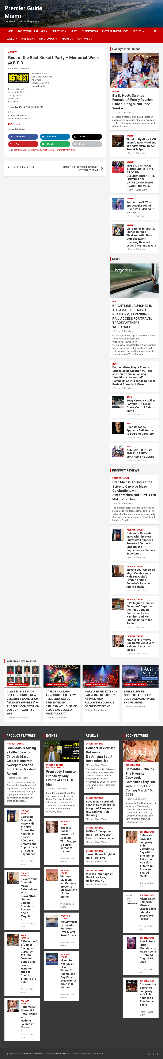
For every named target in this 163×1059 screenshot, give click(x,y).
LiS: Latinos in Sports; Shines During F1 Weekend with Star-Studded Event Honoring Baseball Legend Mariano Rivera (141, 237)
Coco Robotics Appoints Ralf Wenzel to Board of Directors (140, 430)
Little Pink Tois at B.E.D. (23, 167)
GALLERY (12, 38)
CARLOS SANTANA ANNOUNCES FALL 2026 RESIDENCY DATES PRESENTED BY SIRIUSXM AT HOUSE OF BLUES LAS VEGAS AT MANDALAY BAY (61, 702)
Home (10, 31)
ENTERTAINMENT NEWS (115, 31)
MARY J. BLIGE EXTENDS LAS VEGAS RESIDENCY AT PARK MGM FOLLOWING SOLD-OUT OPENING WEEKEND (101, 699)
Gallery (116, 91)
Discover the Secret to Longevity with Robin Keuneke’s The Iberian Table (148, 994)
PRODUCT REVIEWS (125, 470)
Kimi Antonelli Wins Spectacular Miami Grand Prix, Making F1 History (140, 207)
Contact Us (84, 38)
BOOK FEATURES (137, 735)
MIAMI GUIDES (47, 38)
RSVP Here (14, 124)
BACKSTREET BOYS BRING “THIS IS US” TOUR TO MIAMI (80, 169)
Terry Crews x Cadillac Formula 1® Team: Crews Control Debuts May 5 (141, 405)
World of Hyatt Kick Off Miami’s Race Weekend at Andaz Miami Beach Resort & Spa (141, 144)
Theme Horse (62, 1053)
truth (73, 150)
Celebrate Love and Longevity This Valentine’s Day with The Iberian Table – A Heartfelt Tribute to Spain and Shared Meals (147, 856)
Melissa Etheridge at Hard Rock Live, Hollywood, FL (99, 877)
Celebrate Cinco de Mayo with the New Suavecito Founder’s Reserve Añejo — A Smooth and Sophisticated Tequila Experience (140, 543)
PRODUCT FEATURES (21, 735)
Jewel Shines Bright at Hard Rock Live (100, 856)
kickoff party (36, 150)
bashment (18, 150)
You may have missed (21, 661)
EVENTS (137, 31)
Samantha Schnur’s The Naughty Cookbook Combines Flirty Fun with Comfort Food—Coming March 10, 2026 (141, 782)
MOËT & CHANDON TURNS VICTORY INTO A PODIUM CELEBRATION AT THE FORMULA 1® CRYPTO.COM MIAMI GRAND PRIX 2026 (140, 176)
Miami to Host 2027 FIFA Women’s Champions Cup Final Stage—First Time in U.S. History (68, 974)
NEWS (74, 31)
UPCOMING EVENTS (55, 768)
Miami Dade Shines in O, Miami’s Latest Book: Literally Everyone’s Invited (148, 909)
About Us (67, 38)
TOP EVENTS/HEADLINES (31, 31)
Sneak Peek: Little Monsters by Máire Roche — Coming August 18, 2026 (148, 952)
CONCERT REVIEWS (94, 744)
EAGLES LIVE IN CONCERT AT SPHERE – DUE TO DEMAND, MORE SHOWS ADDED (139, 697)
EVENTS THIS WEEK (54, 765)
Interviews (28, 38)
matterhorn (48, 150)
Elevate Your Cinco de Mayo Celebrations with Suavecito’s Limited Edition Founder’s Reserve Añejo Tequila (140, 578)
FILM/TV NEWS (90, 31)
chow (26, 150)
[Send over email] (55, 144)
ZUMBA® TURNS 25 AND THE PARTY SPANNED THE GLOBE (140, 453)
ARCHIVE (12, 52)
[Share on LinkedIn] (55, 137)
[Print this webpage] (87, 144)
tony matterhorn (62, 150)
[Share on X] (87, 137)
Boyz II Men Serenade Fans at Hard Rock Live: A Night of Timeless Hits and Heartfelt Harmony (101, 808)
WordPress (97, 1053)
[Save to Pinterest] (23, 144)
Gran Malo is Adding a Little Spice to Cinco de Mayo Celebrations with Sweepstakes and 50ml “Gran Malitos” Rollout (134, 490)
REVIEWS (92, 735)
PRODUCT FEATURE (120, 478)
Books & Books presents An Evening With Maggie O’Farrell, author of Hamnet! (68, 839)
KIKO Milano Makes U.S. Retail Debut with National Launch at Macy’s (140, 644)
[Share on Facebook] (23, 137)
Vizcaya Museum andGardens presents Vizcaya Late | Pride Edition (68, 886)
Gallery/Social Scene (126, 49)
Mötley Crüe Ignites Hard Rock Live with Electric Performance (100, 835)
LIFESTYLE (58, 31)
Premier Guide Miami (19, 68)
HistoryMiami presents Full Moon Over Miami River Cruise (68, 928)
